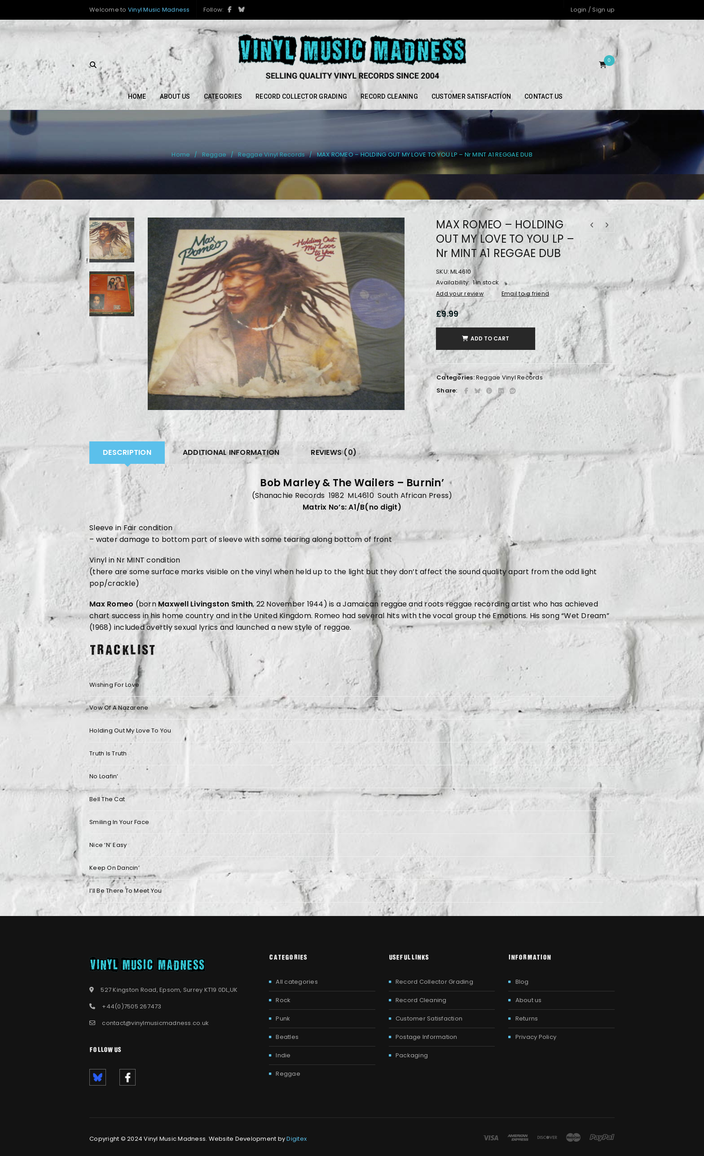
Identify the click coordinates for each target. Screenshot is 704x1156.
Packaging (412, 1055)
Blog (522, 981)
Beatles (287, 1037)
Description (127, 452)
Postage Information (427, 1037)
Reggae (214, 154)
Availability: (453, 283)
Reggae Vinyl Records (271, 154)
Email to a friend (525, 293)
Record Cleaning (421, 1000)
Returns (526, 1018)
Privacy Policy (536, 1037)
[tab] (127, 452)
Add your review (460, 293)
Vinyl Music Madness (159, 9)
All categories (297, 981)
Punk (283, 1018)
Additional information (231, 452)
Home (181, 154)
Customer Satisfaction (429, 1018)
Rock (283, 1000)
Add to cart (492, 338)
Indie (283, 1055)
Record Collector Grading (434, 981)
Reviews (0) (333, 452)
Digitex (296, 1138)
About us (528, 1000)
